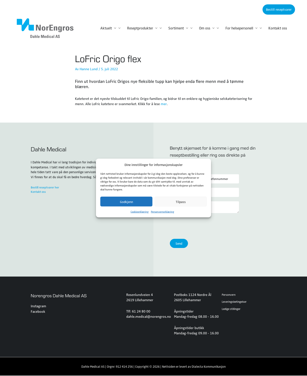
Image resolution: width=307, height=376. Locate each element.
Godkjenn (126, 201)
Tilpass (181, 201)
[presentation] (203, 226)
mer (163, 103)
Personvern (229, 295)
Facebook (37, 311)
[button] (279, 9)
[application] (114, 28)
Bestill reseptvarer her (46, 187)
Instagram (38, 306)
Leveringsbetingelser (235, 302)
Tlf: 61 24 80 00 (138, 311)
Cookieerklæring (140, 211)
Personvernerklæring (162, 211)
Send (179, 244)
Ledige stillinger (232, 309)
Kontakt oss (39, 192)
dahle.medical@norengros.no (148, 316)
